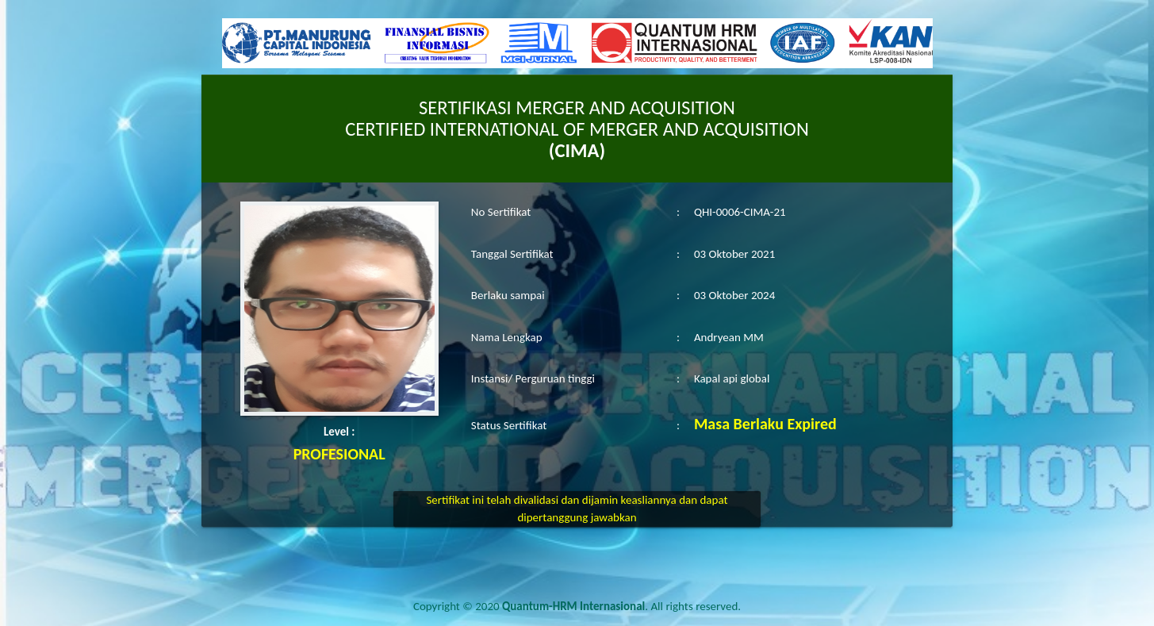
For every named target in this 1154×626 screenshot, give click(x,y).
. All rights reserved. (621, 606)
